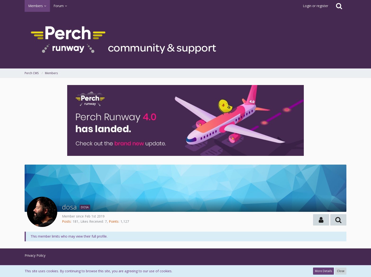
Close (340, 271)
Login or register (315, 6)
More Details (323, 271)
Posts (66, 221)
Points (114, 221)
